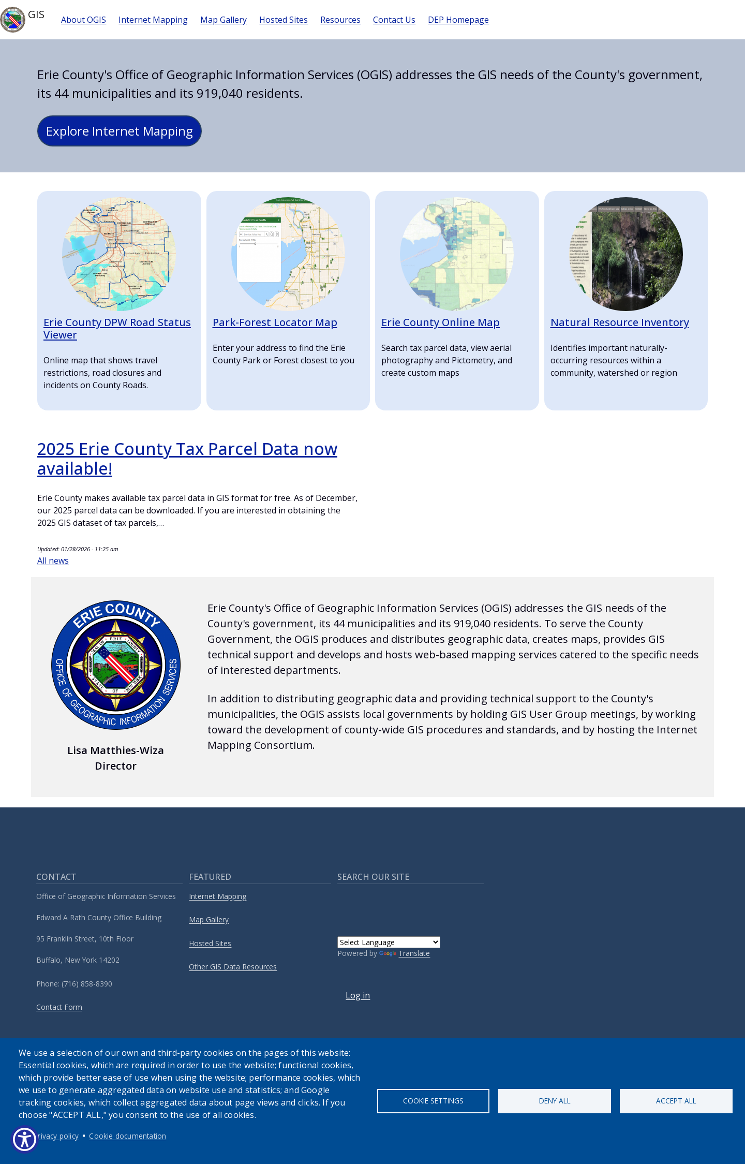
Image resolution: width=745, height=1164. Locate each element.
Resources (340, 19)
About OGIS (83, 19)
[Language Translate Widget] (388, 942)
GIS (22, 20)
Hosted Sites (283, 19)
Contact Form (59, 1007)
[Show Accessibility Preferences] (24, 1139)
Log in (358, 995)
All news (53, 560)
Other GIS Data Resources (233, 966)
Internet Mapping (153, 19)
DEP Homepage (458, 19)
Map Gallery (223, 19)
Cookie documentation (127, 1136)
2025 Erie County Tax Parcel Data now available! (187, 458)
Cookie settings (433, 1101)
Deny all (555, 1101)
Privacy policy (56, 1136)
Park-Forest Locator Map (275, 322)
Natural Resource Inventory (619, 322)
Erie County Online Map (440, 322)
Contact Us (394, 19)
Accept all (676, 1101)
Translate (404, 953)
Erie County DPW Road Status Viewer (117, 328)
